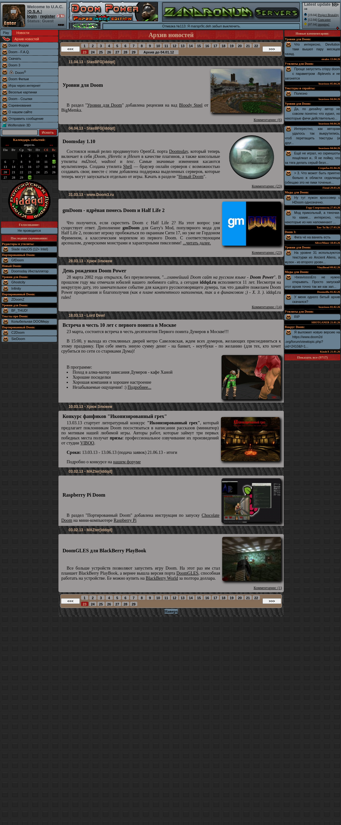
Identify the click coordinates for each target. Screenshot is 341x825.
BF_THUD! (19, 310)
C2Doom (18, 332)
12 (54, 162)
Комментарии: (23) (267, 186)
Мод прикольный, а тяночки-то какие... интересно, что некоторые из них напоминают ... (312, 217)
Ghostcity (18, 282)
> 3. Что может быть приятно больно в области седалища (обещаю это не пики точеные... (312, 177)
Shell (127, 166)
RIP (297, 317)
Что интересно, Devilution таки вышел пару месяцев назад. (312, 49)
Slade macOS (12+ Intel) (29, 249)
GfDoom (17, 260)
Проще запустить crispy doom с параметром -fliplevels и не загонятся (312, 73)
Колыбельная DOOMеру (30, 321)
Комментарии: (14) (267, 307)
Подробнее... (139, 387)
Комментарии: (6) (268, 120)
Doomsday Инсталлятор (29, 271)
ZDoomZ (17, 299)
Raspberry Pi (125, 520)
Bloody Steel (191, 105)
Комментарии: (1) (268, 588)
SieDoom (18, 339)
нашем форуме (127, 462)
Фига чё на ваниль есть (312, 237)
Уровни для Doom (104, 105)
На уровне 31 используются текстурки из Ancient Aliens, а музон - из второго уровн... (312, 257)
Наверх (171, 611)
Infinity (16, 288)
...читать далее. (197, 243)
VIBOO (87, 443)
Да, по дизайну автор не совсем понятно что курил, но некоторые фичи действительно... (312, 113)
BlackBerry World (162, 578)
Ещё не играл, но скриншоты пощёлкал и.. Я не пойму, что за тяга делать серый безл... (312, 157)
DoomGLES (187, 573)
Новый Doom (191, 176)
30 (29, 177)
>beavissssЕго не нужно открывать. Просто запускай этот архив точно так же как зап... (312, 281)
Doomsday (178, 151)
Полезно (300, 93)
